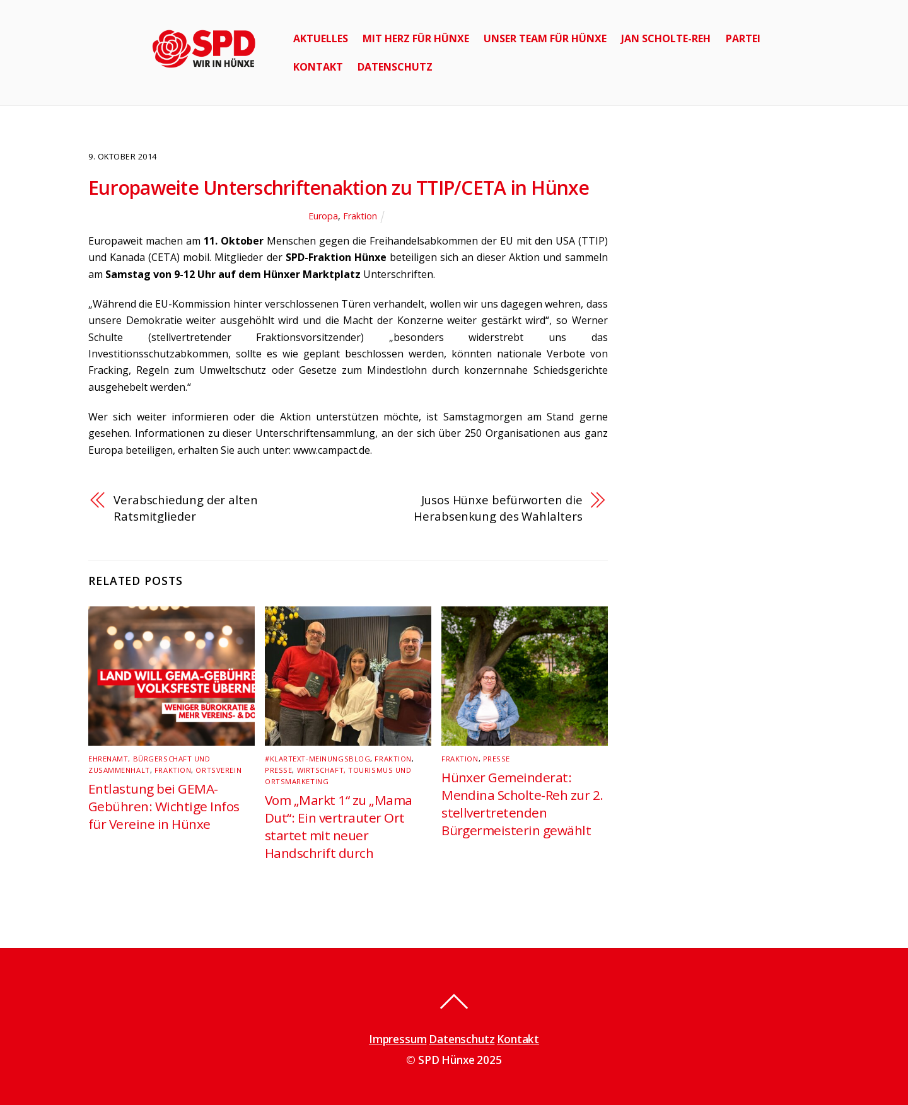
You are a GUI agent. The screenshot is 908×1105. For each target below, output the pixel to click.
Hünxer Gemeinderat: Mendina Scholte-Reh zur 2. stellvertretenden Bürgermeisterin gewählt (522, 803)
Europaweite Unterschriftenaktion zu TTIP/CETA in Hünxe (339, 187)
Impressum (397, 1039)
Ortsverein (218, 770)
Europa (323, 216)
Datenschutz (395, 67)
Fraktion (360, 216)
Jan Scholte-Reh (666, 38)
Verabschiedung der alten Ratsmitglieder (186, 508)
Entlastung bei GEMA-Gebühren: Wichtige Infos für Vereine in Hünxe (164, 806)
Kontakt (318, 67)
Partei (743, 38)
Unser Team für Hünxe (545, 38)
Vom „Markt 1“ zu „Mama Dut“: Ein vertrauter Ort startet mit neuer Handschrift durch (338, 826)
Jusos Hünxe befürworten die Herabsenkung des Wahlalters (498, 508)
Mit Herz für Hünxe (416, 38)
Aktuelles (320, 38)
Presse (278, 770)
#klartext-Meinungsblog (317, 758)
